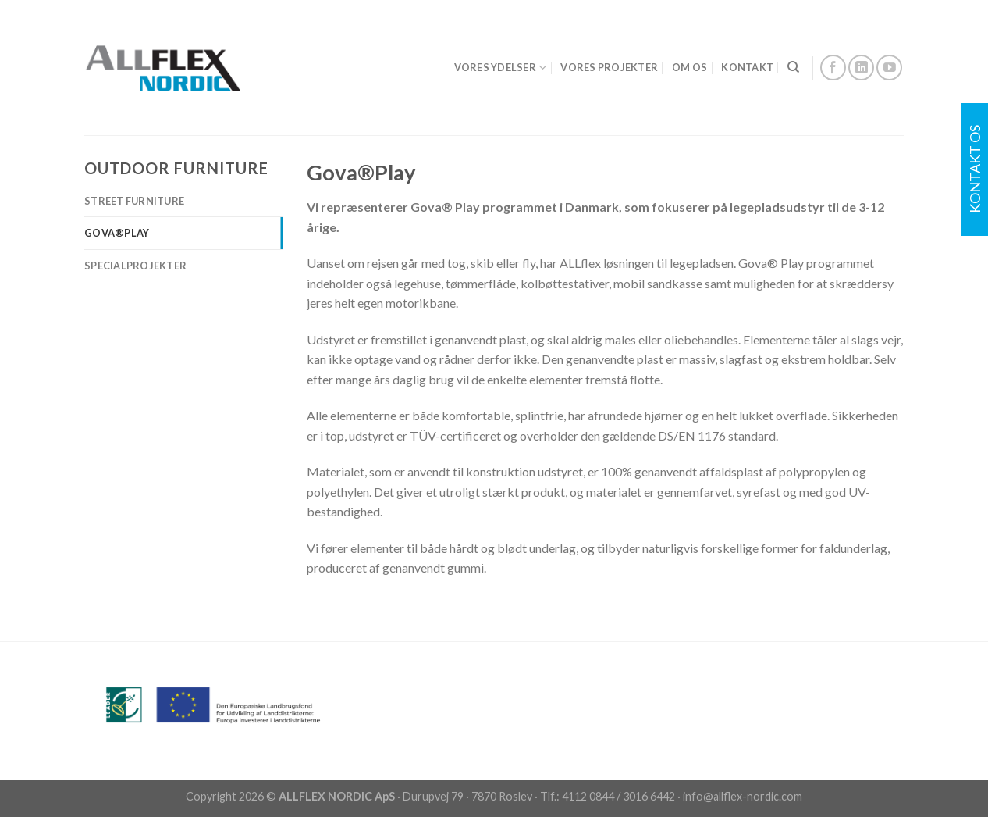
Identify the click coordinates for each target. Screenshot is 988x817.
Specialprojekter (135, 265)
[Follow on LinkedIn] (861, 67)
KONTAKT (747, 67)
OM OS (689, 67)
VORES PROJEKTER (609, 67)
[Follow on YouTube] (889, 67)
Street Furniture (134, 200)
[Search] (793, 67)
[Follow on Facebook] (833, 67)
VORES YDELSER (500, 67)
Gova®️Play (116, 233)
